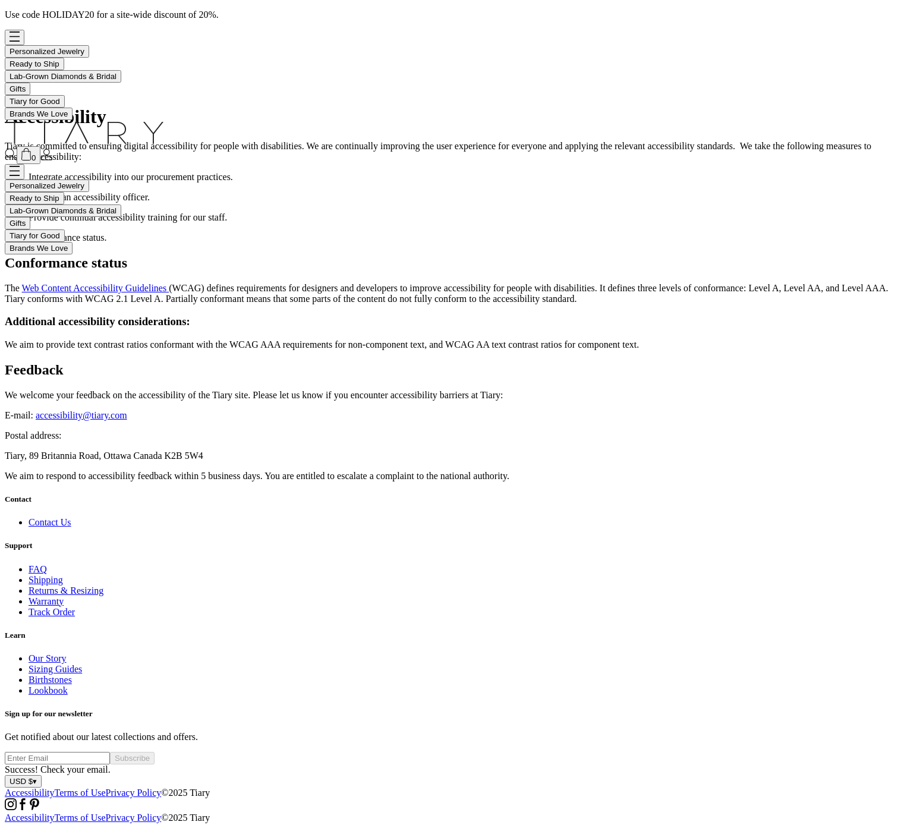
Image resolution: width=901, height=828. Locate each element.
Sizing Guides (55, 669)
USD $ (23, 781)
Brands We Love (39, 113)
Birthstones (50, 680)
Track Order (52, 612)
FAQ (38, 569)
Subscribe (132, 758)
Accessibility (30, 793)
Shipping (46, 580)
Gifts (18, 88)
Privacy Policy (134, 793)
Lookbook (48, 690)
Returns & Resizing (66, 590)
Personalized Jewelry (47, 51)
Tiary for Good (35, 101)
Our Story (48, 658)
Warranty (46, 601)
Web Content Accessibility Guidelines (95, 288)
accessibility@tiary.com (81, 415)
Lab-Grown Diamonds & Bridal (63, 76)
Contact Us (50, 522)
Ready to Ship (34, 63)
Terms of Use (80, 793)
